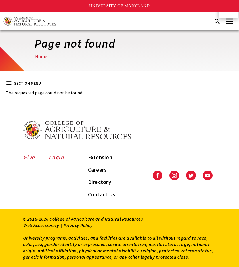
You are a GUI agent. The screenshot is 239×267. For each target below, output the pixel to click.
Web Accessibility (41, 225)
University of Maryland (119, 6)
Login (56, 157)
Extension (100, 157)
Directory (99, 182)
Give (29, 157)
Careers (97, 169)
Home (41, 56)
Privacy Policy (78, 225)
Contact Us (102, 194)
